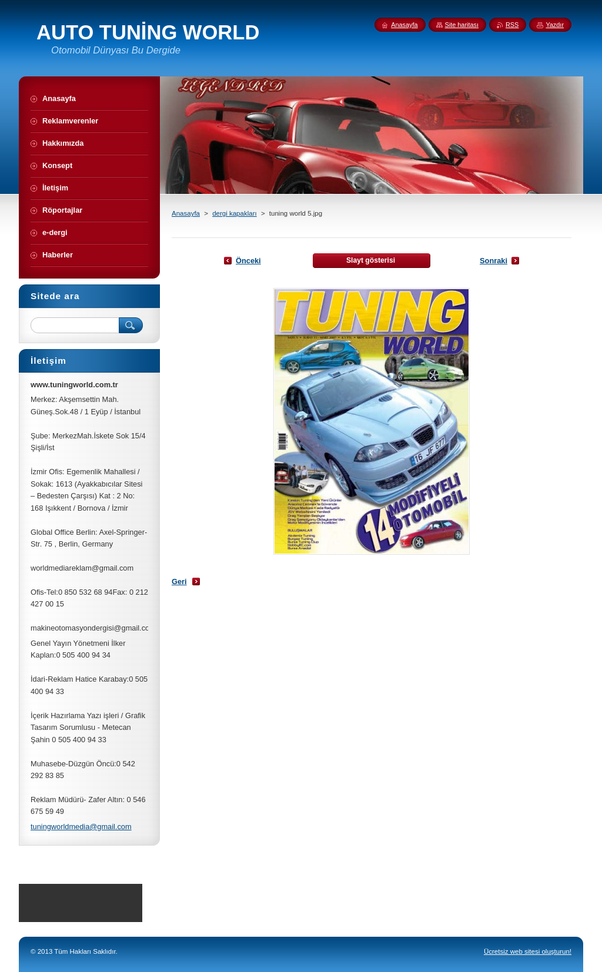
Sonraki (493, 260)
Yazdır (555, 24)
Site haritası (462, 24)
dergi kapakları (234, 213)
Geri (179, 581)
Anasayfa (186, 213)
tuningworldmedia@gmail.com (81, 826)
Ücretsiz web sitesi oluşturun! (527, 951)
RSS (512, 24)
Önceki (248, 260)
